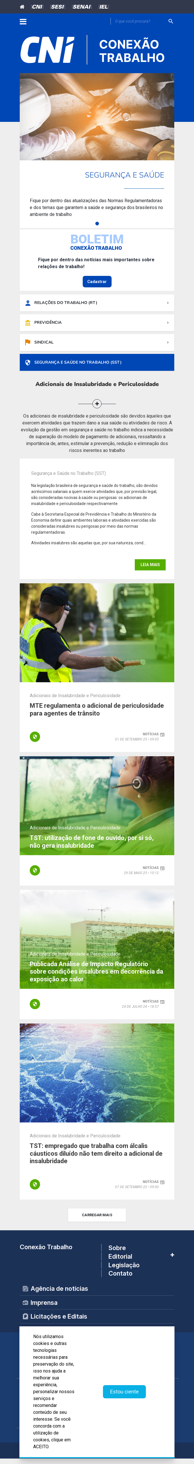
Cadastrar (97, 281)
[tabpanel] (97, 150)
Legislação (124, 1270)
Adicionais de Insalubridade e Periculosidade (75, 701)
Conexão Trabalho (46, 1252)
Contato (120, 1278)
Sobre (117, 1253)
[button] (97, 409)
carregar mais (97, 1221)
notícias (151, 740)
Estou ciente (124, 1392)
